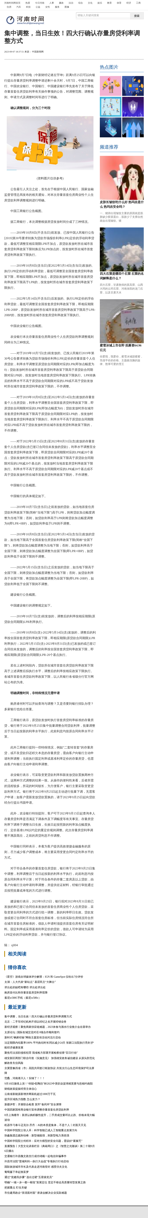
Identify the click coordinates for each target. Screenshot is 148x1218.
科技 (28, 7)
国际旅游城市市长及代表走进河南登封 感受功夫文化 (35, 1166)
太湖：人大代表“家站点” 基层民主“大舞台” (30, 982)
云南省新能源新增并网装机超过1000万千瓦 (30, 1094)
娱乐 (100, 3)
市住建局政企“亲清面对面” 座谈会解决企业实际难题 (35, 1192)
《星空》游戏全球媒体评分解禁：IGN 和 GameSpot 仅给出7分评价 (43, 976)
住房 (9, 7)
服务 (57, 7)
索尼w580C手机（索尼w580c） (22, 997)
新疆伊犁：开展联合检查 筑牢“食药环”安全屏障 (32, 1104)
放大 (121, 52)
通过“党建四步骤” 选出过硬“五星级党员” (28, 1177)
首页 (12, 3)
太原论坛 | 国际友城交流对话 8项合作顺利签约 (32, 1032)
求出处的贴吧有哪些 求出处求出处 (25, 987)
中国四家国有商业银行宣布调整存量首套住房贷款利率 (36, 1109)
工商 (138, 3)
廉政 (61, 3)
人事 (51, 3)
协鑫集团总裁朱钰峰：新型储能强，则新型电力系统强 (36, 1135)
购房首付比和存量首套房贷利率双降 (26, 992)
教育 (109, 3)
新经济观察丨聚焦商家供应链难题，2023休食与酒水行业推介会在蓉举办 (47, 1026)
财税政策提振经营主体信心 (20, 1088)
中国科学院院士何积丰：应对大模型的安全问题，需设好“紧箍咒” (43, 1140)
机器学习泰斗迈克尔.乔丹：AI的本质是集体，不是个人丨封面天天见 (45, 1125)
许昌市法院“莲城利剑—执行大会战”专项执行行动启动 (36, 1161)
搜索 (137, 15)
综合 (80, 3)
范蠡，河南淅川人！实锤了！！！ (24, 1078)
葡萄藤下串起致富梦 (16, 1172)
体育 (119, 3)
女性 (47, 7)
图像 (67, 7)
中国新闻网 (38, 51)
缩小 (134, 52)
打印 (107, 52)
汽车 (18, 7)
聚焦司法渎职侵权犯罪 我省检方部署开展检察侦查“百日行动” (41, 1052)
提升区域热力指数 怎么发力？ (22, 1099)
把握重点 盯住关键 (15, 1187)
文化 (90, 3)
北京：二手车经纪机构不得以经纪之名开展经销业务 (35, 1021)
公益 (38, 7)
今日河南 (39, 3)
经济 (128, 3)
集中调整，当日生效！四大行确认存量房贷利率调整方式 (38, 1016)
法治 (71, 3)
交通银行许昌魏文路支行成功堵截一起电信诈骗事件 (35, 1156)
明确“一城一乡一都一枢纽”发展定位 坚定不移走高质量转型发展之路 (45, 1182)
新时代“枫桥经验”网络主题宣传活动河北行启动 (32, 1037)
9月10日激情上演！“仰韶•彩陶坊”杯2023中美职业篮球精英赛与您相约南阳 (48, 1083)
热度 (27, 3)
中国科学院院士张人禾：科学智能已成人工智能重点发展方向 (40, 1130)
